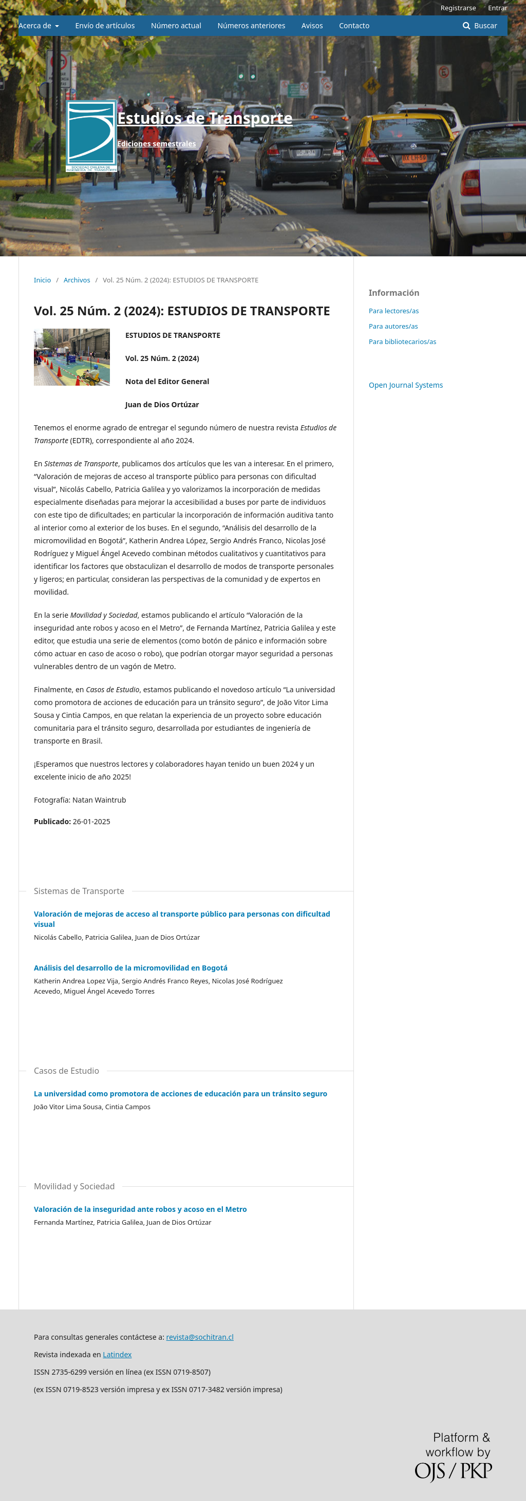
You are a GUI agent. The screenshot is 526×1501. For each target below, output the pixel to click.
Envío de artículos (105, 25)
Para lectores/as (394, 310)
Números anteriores (251, 25)
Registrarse (458, 7)
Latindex (117, 1354)
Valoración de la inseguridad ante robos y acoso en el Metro (140, 1209)
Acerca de (35, 25)
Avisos (312, 25)
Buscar (485, 25)
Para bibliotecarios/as (403, 341)
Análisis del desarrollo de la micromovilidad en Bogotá (131, 968)
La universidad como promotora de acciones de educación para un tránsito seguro (180, 1093)
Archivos (77, 279)
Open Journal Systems (406, 385)
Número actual (176, 25)
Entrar (498, 7)
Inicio (42, 279)
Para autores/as (393, 326)
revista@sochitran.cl (200, 1337)
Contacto (354, 25)
